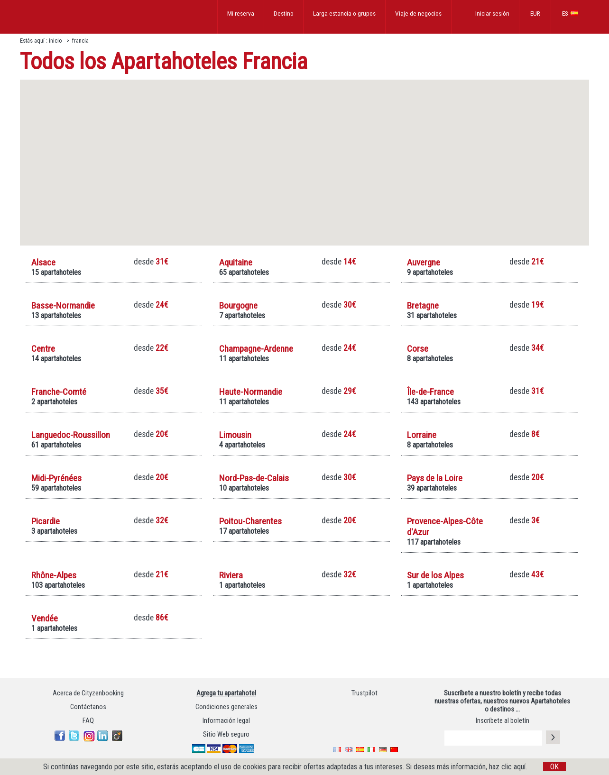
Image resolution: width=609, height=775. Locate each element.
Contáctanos (88, 707)
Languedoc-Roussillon (70, 434)
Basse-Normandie (63, 305)
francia (80, 40)
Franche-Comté (58, 391)
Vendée (44, 618)
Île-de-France (430, 391)
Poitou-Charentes (250, 521)
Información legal (226, 721)
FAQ (88, 721)
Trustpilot (364, 693)
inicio (56, 40)
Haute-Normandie (250, 391)
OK (554, 766)
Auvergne (423, 262)
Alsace (43, 262)
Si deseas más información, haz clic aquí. (467, 766)
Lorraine (421, 434)
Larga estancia (344, 13)
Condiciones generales (226, 707)
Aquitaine (235, 262)
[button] (361, 134)
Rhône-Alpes (53, 575)
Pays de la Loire (434, 478)
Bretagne (423, 305)
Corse (417, 348)
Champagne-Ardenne (256, 348)
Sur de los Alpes (435, 575)
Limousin (235, 434)
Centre (43, 348)
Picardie (45, 521)
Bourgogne (238, 305)
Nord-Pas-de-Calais (254, 478)
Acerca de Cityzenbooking (88, 693)
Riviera (231, 575)
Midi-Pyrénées (56, 478)
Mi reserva (240, 13)
